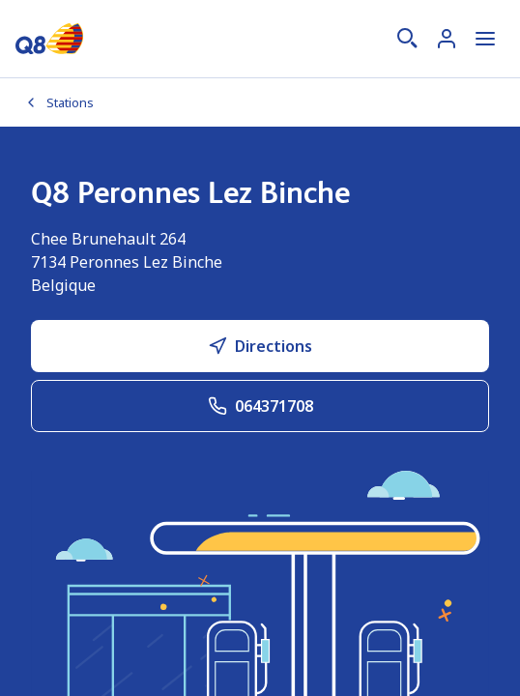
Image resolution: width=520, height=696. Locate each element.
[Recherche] (408, 38)
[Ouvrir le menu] (485, 38)
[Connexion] (446, 38)
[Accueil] (49, 38)
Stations (58, 102)
